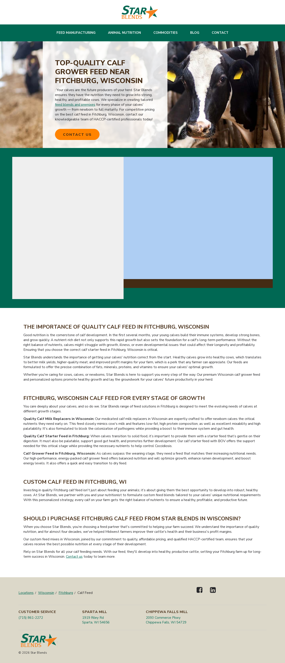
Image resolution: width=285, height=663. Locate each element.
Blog (194, 32)
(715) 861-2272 (30, 617)
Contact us (74, 556)
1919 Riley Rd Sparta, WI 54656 (96, 620)
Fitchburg (66, 592)
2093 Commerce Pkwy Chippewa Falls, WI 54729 (166, 620)
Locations (26, 592)
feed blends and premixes (75, 104)
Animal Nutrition (124, 32)
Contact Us (77, 134)
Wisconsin (46, 592)
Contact (220, 32)
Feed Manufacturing (76, 32)
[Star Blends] (140, 12)
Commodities (165, 32)
